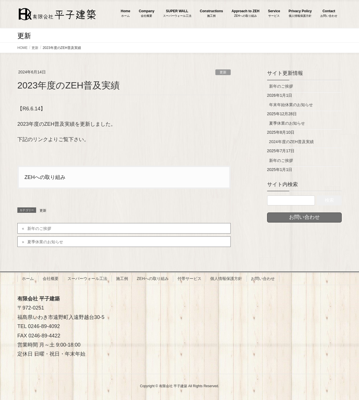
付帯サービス (189, 278)
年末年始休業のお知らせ (291, 104)
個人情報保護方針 (226, 278)
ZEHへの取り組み (44, 177)
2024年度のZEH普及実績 (291, 141)
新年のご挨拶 (39, 228)
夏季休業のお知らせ (45, 242)
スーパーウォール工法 (87, 278)
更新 (223, 72)
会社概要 (51, 278)
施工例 (122, 278)
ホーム (28, 278)
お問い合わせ (263, 278)
